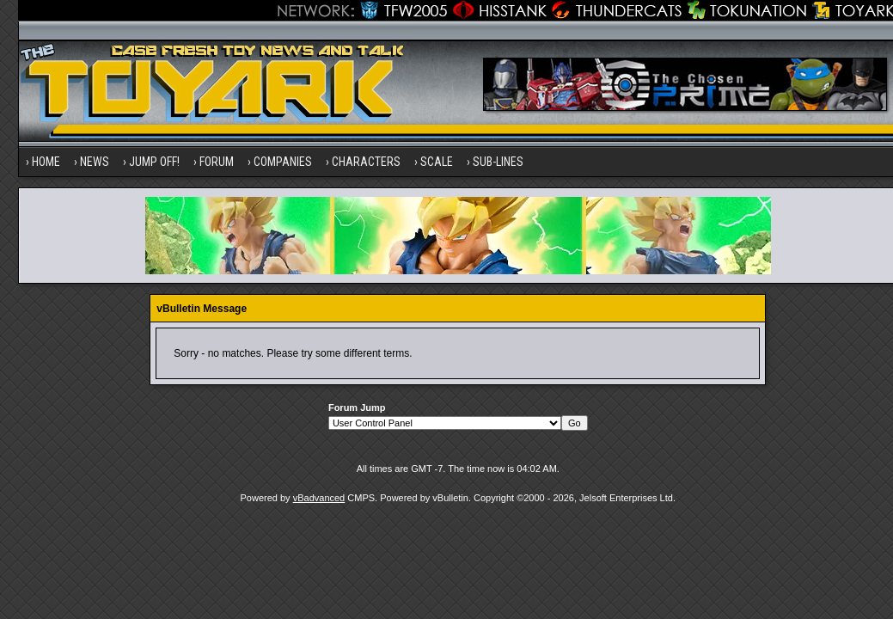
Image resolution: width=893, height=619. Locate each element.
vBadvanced (319, 498)
